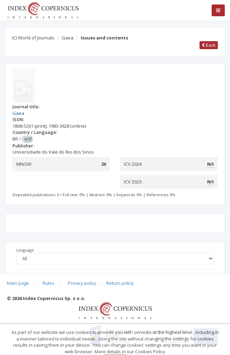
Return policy (120, 283)
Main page (18, 283)
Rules (48, 283)
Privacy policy (82, 283)
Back (209, 45)
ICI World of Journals (33, 38)
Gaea (67, 38)
